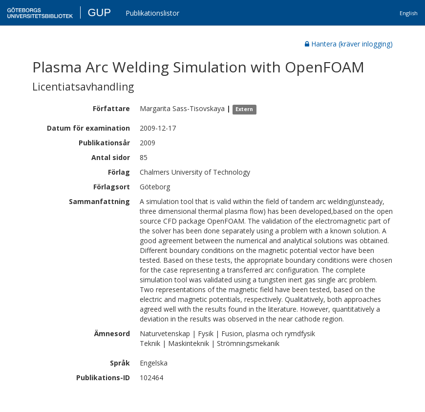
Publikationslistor (152, 13)
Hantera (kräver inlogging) (349, 43)
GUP (99, 12)
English (409, 13)
